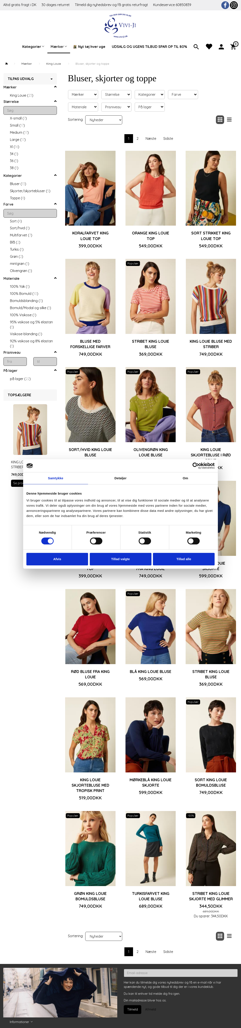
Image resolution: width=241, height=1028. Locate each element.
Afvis (57, 559)
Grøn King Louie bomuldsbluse (90, 896)
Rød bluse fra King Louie (90, 674)
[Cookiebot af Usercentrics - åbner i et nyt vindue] (196, 465)
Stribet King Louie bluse (150, 344)
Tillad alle (183, 559)
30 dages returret (56, 5)
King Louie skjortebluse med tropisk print (90, 785)
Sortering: (75, 119)
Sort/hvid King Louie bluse (90, 452)
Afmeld (150, 1009)
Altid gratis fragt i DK (19, 5)
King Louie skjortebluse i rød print (211, 455)
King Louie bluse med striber (211, 344)
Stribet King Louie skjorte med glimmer (211, 896)
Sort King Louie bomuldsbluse (211, 782)
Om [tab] (185, 478)
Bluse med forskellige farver (90, 344)
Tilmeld (132, 1009)
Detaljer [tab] (120, 478)
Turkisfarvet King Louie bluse (150, 896)
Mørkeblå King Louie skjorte (151, 782)
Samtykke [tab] (55, 478)
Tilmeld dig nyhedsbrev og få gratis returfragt (112, 5)
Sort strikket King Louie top (211, 236)
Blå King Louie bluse (150, 671)
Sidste (168, 138)
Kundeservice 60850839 (172, 5)
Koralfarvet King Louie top (90, 236)
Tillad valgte (120, 559)
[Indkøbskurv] (234, 46)
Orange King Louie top (150, 236)
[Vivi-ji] (120, 25)
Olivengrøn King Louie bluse (150, 452)
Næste (151, 138)
